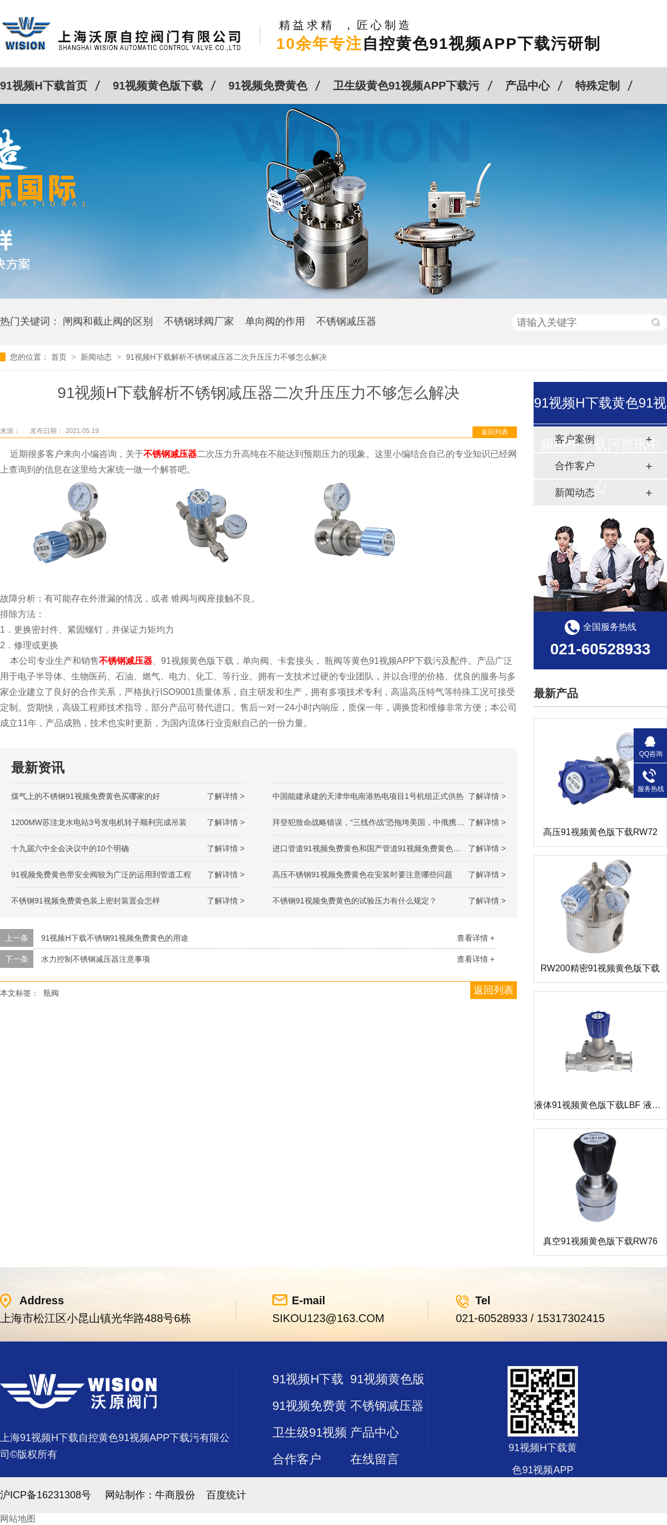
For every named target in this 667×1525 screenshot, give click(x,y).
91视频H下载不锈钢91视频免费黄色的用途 (114, 937)
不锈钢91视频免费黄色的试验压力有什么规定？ (354, 900)
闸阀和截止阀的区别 (108, 321)
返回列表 (494, 432)
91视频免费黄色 (267, 86)
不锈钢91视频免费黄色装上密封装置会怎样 (85, 900)
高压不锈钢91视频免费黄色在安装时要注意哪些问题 (362, 874)
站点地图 (296, 1486)
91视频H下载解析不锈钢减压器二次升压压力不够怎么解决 (226, 356)
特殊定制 (597, 86)
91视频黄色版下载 (158, 86)
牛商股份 (175, 1495)
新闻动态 (97, 356)
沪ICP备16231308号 (45, 1495)
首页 (60, 356)
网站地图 (18, 1518)
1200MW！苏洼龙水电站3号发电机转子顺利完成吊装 (99, 822)
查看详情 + (476, 937)
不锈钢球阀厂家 (199, 321)
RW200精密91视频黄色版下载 (600, 968)
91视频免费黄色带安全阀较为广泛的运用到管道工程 (101, 874)
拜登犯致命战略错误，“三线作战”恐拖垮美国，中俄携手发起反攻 (383, 822)
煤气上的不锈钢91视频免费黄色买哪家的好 (85, 796)
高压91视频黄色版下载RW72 (600, 832)
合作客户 (296, 1459)
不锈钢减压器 (346, 321)
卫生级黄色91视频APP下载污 (406, 86)
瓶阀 (51, 992)
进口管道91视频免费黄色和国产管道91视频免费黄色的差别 (374, 848)
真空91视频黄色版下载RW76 (600, 1241)
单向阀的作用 (275, 321)
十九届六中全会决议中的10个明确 (70, 848)
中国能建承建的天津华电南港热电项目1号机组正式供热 (368, 796)
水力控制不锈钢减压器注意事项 (95, 959)
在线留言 (374, 1459)
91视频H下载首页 (43, 86)
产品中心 (527, 86)
